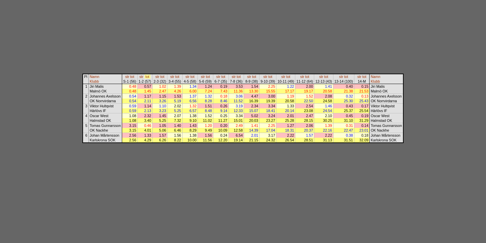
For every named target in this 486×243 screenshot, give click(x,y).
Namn (94, 77)
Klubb (94, 81)
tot (132, 77)
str (127, 77)
